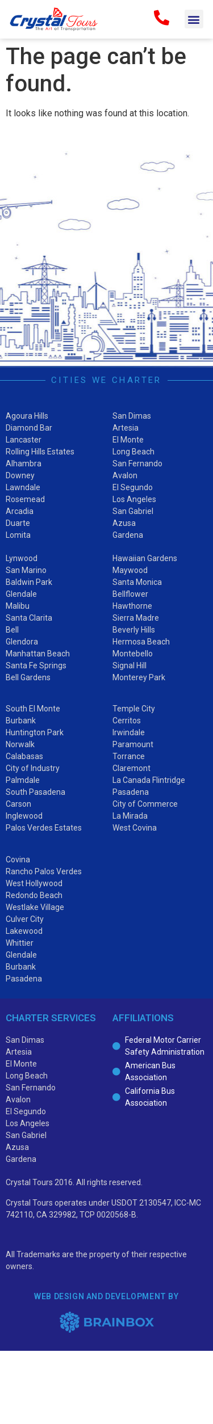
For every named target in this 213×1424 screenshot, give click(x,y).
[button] (194, 19)
